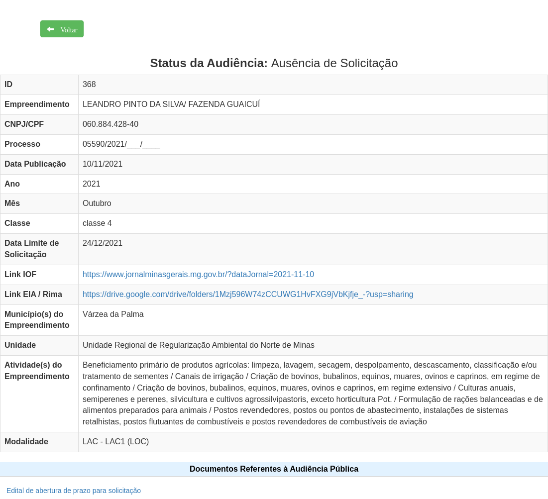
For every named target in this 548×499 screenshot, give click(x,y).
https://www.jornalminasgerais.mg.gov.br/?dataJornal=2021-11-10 (198, 274)
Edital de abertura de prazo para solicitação (73, 491)
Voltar (66, 29)
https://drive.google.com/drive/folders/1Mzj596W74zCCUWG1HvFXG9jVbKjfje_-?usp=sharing (248, 294)
